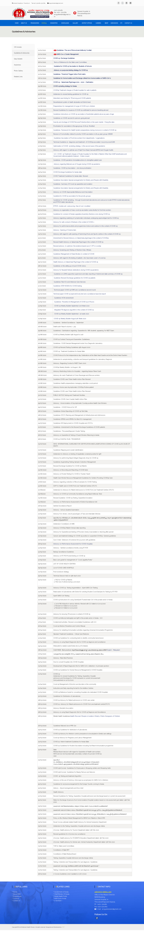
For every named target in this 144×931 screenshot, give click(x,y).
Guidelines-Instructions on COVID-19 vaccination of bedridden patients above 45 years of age (83, 114)
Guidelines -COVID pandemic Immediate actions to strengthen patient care (77, 160)
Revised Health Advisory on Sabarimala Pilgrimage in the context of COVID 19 (78, 242)
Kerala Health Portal (60, 896)
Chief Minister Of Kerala (61, 894)
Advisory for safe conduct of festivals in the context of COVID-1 (73, 222)
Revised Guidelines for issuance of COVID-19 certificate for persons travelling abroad (80, 110)
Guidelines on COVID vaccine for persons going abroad (71, 118)
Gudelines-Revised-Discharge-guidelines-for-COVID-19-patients (74, 278)
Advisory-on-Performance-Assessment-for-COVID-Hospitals (73, 544)
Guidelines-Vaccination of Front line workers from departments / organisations (79, 138)
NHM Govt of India (60, 898)
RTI (121, 23)
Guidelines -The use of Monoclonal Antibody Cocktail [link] (74, 50)
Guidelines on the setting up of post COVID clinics (69, 266)
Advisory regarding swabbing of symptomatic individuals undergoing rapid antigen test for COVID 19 (86, 218)
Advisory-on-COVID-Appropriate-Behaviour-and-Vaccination (72, 192)
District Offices (87, 23)
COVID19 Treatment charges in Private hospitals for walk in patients (74, 90)
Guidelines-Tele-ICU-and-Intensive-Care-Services (70, 282)
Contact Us (128, 23)
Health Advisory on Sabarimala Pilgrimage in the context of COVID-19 (75, 262)
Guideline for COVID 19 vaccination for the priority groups (72, 196)
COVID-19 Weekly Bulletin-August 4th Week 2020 (70, 318)
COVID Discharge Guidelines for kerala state (67, 172)
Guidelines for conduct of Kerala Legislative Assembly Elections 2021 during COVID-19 (81, 214)
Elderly (97, 716)
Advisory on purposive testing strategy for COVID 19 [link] (71, 70)
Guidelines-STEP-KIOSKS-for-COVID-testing (67, 286)
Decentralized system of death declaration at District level (72, 102)
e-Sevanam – (58, 900)
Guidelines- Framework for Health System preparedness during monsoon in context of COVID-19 (84, 130)
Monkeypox (54, 23)
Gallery (75, 23)
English (109, 650)
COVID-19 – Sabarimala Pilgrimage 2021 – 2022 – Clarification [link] (73, 82)
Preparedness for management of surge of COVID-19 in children (74, 106)
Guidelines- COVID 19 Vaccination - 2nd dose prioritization (72, 168)
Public (103, 716)
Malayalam (116, 650)
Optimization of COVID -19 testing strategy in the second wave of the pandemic (79, 146)
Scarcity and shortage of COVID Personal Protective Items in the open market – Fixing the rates (83, 122)
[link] (89, 796)
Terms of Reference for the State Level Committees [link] (70, 62)
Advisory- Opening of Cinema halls (64, 230)
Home (16, 23)
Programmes (35, 23)
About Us (24, 23)
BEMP (106, 23)
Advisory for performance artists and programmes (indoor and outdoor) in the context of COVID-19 (85, 226)
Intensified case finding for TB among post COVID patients (72, 98)
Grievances (114, 23)
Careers (98, 23)
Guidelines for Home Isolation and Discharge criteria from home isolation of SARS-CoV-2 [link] (82, 78)
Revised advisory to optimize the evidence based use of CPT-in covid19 (77, 246)
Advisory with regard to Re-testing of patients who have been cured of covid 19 (79, 258)
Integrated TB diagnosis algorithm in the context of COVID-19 (74, 310)
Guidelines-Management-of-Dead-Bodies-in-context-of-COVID (73, 254)
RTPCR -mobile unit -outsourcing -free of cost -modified (71, 206)
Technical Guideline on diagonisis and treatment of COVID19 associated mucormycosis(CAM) (84, 142)
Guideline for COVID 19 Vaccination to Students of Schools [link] (73, 66)
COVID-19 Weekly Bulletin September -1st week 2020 (71, 314)
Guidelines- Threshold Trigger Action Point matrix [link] (69, 74)
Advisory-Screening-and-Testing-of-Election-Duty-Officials (72, 250)
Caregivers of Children (112, 716)
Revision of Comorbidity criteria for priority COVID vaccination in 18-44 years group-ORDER (83, 134)
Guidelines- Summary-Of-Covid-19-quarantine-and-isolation (72, 184)
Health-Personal (75, 716)
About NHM (17, 894)
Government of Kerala (61, 892)
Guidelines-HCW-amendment (64, 298)
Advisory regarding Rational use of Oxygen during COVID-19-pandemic (77, 164)
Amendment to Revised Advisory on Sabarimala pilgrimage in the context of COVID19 (81, 238)
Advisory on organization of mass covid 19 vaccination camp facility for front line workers (82, 210)
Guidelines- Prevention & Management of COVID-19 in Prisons (74, 302)
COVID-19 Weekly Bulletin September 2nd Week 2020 (72, 306)
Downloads (65, 23)
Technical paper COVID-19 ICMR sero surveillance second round (75, 290)
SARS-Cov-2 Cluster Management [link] (67, 54)
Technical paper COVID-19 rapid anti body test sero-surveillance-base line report (79, 294)
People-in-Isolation (88, 716)
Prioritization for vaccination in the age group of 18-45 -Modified (74, 126)
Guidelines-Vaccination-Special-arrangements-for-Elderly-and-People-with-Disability (80, 180)
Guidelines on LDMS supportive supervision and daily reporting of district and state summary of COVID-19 (88, 274)
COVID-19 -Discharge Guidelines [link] (64, 58)
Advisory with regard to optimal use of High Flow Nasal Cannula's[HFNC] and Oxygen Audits (83, 150)
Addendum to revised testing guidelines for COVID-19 (70, 94)
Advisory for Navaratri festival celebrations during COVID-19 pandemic (76, 270)
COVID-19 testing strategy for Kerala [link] (65, 86)
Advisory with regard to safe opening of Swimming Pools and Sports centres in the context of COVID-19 (86, 234)
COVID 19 (44, 23)
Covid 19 (16, 898)
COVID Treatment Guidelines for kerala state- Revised (70, 176)
